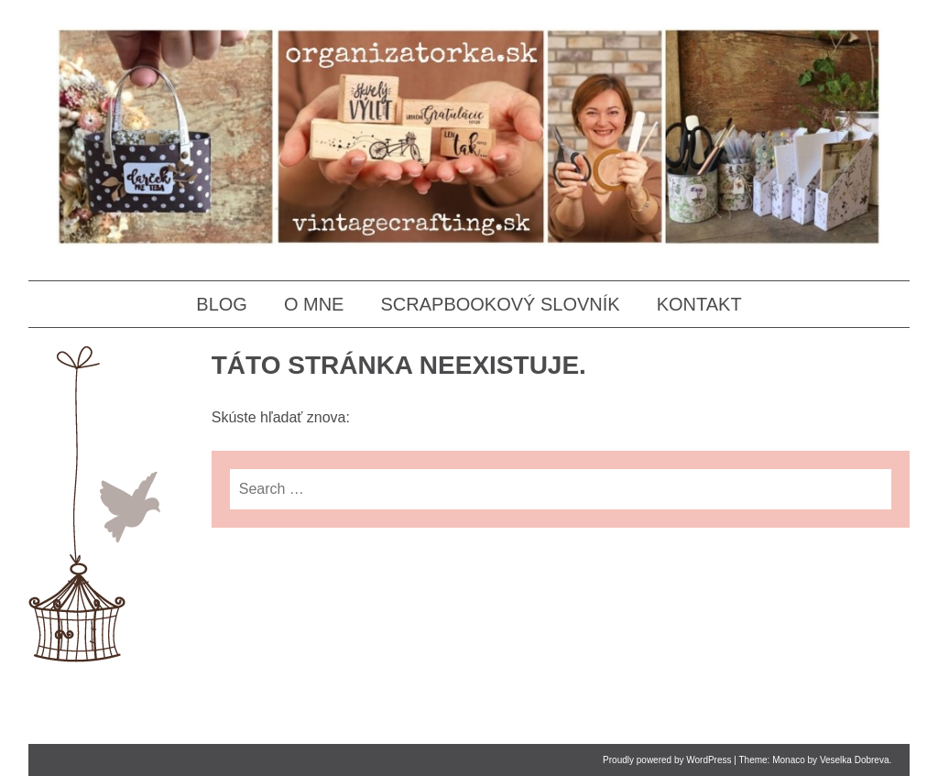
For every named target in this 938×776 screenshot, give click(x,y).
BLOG (221, 304)
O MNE (314, 304)
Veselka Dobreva (854, 760)
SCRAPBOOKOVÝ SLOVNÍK (499, 304)
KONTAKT (699, 304)
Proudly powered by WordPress (667, 760)
